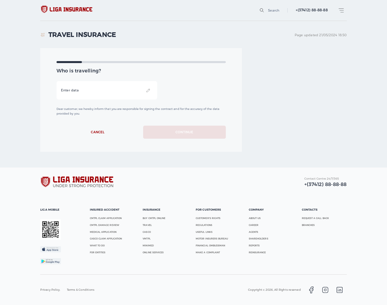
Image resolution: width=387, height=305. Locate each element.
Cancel (98, 132)
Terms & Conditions (81, 289)
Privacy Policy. (50, 289)
